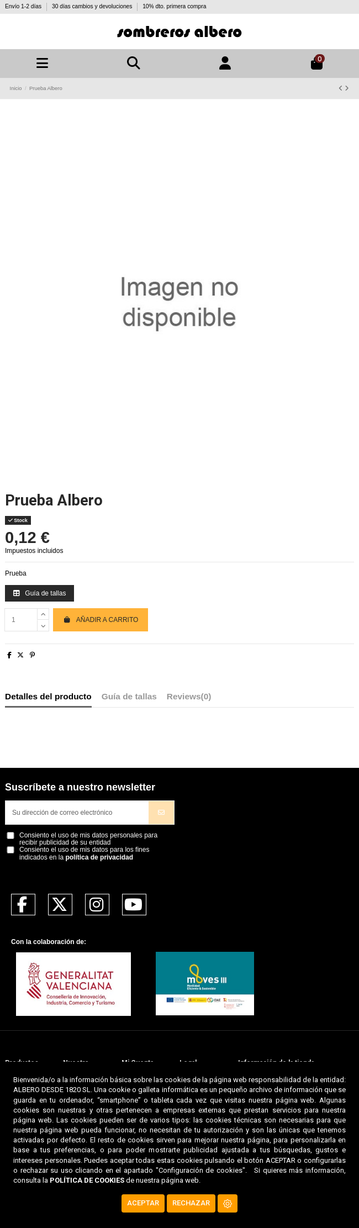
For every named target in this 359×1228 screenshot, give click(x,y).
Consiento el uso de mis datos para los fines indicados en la (84, 853)
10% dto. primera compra (174, 6)
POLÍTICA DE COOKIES (87, 1180)
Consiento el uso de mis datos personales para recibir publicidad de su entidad (88, 839)
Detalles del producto (48, 696)
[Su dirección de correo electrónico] (77, 812)
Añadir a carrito (100, 620)
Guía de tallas (39, 593)
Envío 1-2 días (24, 6)
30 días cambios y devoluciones (93, 6)
